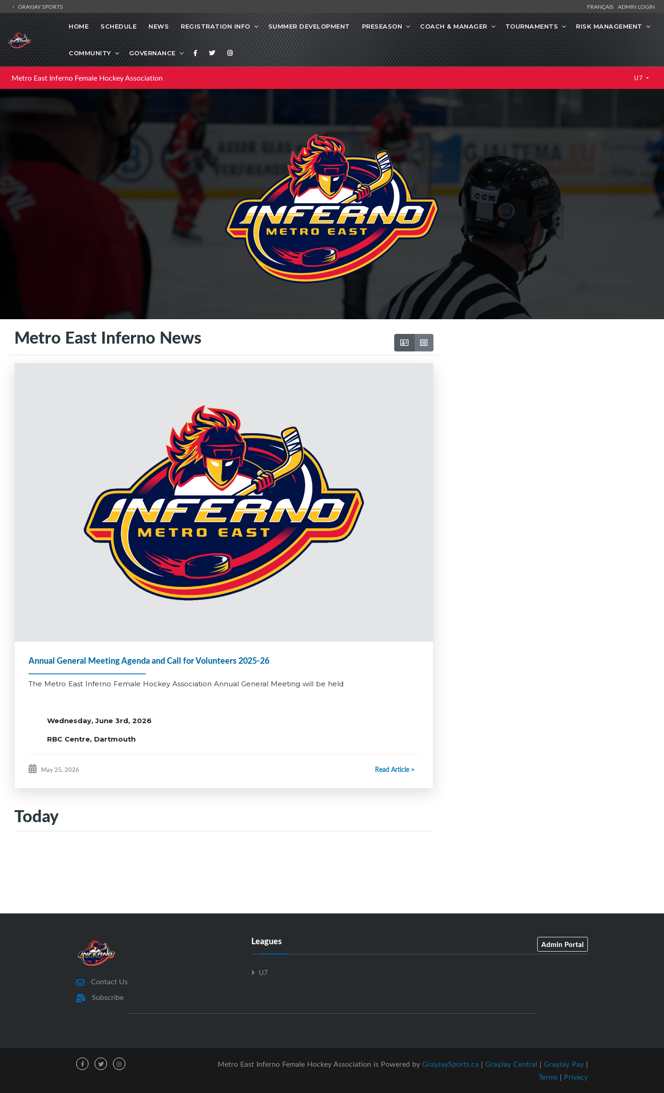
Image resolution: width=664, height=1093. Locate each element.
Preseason (382, 26)
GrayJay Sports (36, 6)
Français (602, 6)
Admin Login (636, 6)
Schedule (118, 26)
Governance (152, 53)
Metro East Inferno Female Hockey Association (87, 78)
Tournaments (531, 26)
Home (79, 26)
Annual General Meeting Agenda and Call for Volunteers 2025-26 (149, 660)
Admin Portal (562, 944)
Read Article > (395, 769)
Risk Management (609, 26)
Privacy (576, 1077)
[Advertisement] (548, 405)
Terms (548, 1077)
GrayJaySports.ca (450, 1064)
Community (90, 53)
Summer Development (309, 26)
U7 (639, 78)
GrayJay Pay (564, 1064)
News (158, 26)
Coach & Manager (453, 26)
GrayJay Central (511, 1064)
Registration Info (215, 26)
